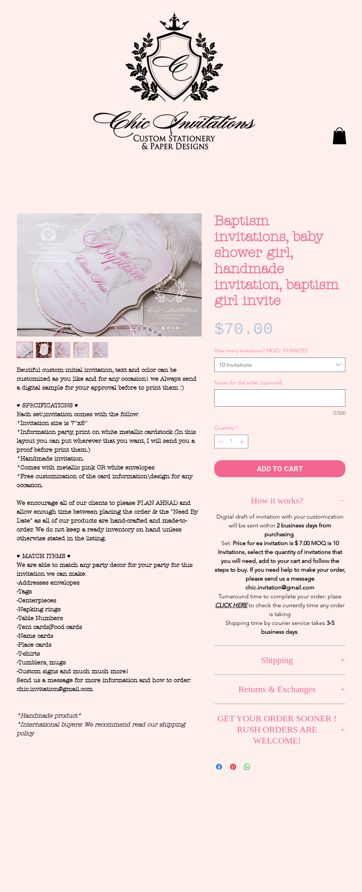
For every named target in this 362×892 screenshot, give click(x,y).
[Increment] (242, 441)
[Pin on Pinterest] (233, 766)
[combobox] (279, 365)
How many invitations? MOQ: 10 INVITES (261, 350)
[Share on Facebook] (219, 766)
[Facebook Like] (293, 21)
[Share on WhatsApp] (247, 766)
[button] (339, 135)
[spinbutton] (231, 441)
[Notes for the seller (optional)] (280, 398)
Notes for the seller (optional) (248, 382)
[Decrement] (220, 441)
